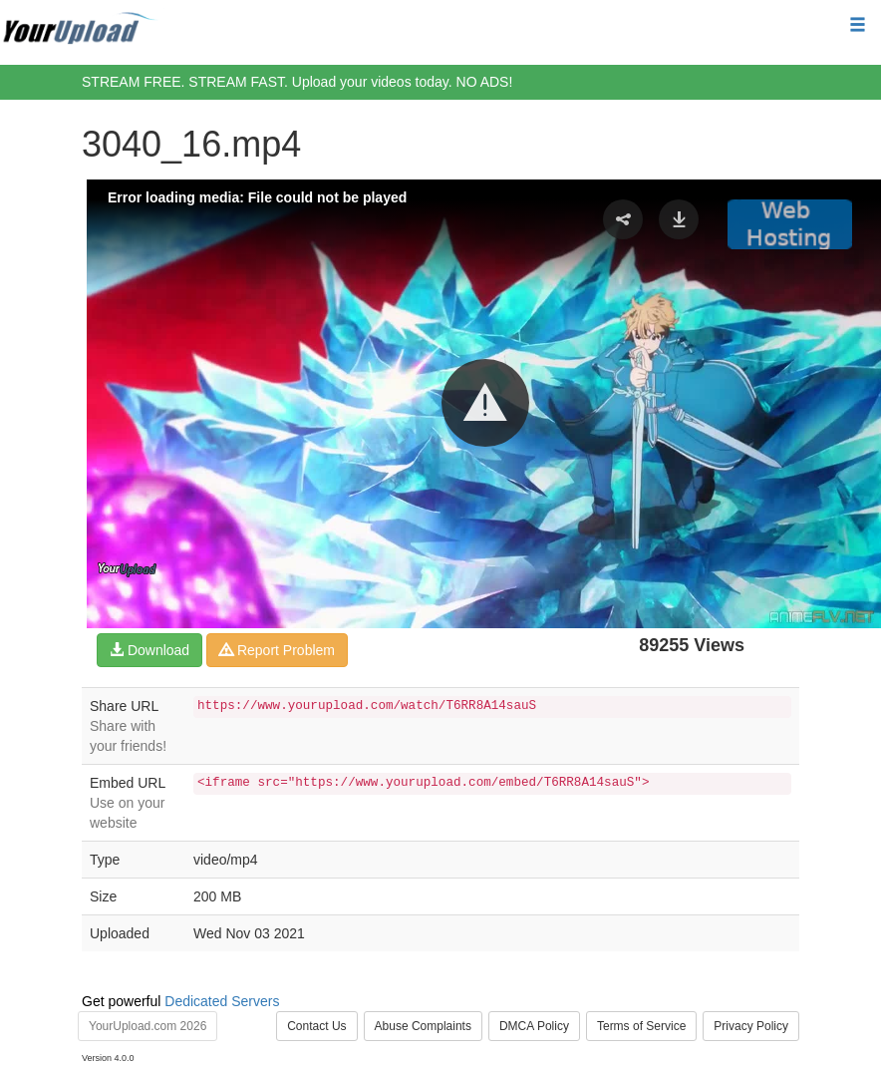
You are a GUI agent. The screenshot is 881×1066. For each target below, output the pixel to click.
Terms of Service (641, 1026)
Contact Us (316, 1026)
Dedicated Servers (221, 1001)
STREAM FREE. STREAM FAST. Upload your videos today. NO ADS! (297, 82)
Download (149, 650)
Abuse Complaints (423, 1026)
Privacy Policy (751, 1026)
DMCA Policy (534, 1026)
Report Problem (277, 650)
